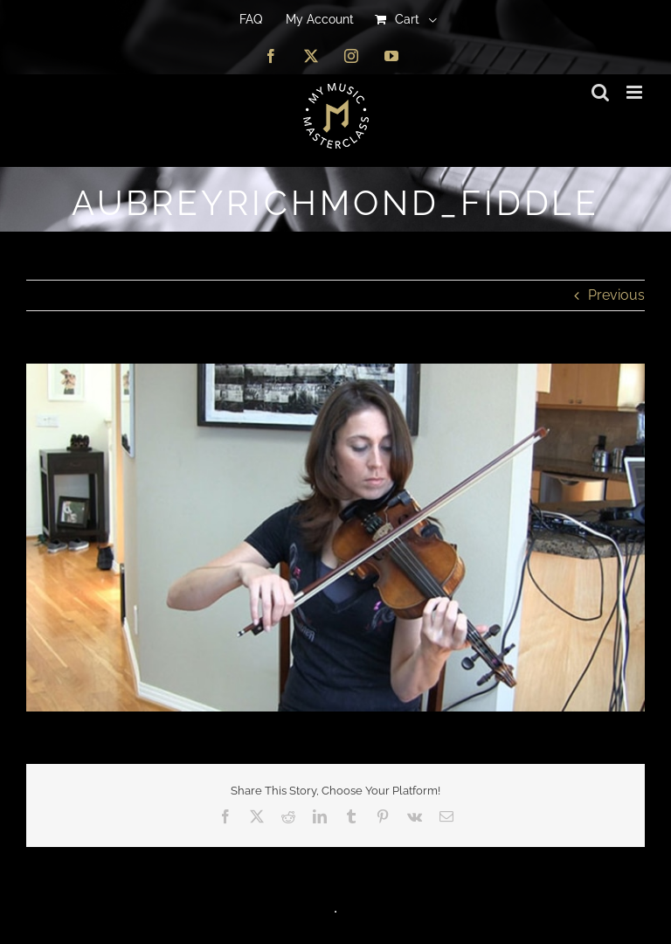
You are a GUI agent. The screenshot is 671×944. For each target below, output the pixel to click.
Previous (616, 295)
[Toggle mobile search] (600, 92)
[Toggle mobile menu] (635, 92)
